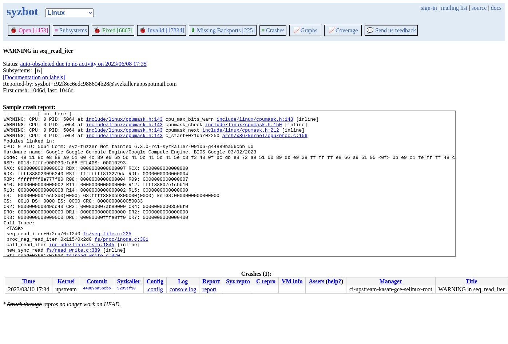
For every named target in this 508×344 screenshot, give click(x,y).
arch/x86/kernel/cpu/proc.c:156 (264, 140)
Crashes (273, 30)
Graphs (305, 30)
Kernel (66, 281)
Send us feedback (391, 30)
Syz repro (238, 281)
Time (28, 281)
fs (38, 70)
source (479, 8)
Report (211, 281)
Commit (97, 281)
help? (334, 281)
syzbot (22, 11)
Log (183, 281)
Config (155, 281)
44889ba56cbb (97, 288)
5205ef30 (126, 288)
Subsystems (71, 30)
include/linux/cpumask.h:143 (124, 121)
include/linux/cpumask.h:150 (243, 127)
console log (183, 289)
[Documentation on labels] (34, 77)
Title (471, 281)
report (209, 289)
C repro (265, 281)
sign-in (429, 8)
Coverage (343, 30)
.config (155, 289)
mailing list (454, 8)
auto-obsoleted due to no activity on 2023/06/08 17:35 (83, 64)
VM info (292, 281)
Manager (391, 281)
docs (496, 8)
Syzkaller (128, 281)
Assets (316, 281)
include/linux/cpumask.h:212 (240, 134)
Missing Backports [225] (223, 30)
